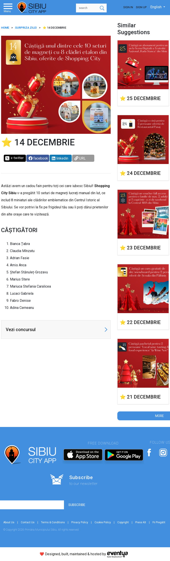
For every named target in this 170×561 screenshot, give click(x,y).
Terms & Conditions (53, 522)
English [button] (156, 7)
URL (80, 158)
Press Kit (140, 522)
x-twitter (14, 158)
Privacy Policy (79, 522)
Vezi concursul (21, 329)
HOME (5, 27)
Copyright (123, 522)
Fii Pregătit (159, 522)
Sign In (128, 7)
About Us (8, 522)
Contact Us (28, 522)
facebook (38, 158)
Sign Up (141, 7)
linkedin (60, 158)
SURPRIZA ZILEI (26, 27)
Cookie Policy (103, 522)
